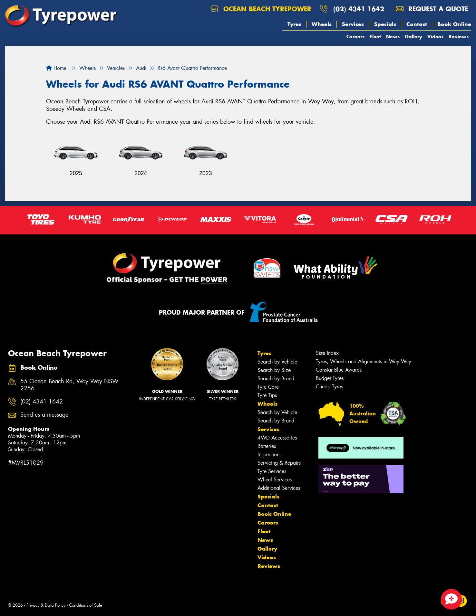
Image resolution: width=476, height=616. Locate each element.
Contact (416, 24)
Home (56, 68)
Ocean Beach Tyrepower (261, 9)
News (393, 36)
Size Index (327, 353)
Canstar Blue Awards (339, 369)
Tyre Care (268, 387)
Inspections (269, 454)
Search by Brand (275, 378)
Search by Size (274, 370)
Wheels (322, 24)
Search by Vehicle (277, 361)
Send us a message (44, 415)
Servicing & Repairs (279, 463)
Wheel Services (274, 479)
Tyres (294, 24)
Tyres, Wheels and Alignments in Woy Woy (363, 361)
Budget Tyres (330, 378)
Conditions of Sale (85, 605)
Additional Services (278, 488)
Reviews (459, 36)
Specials (385, 24)
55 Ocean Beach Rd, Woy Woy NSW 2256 (69, 385)
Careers (355, 36)
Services (353, 24)
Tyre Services (271, 471)
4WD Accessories (277, 437)
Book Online (454, 24)
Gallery (413, 36)
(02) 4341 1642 (358, 9)
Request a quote (432, 9)
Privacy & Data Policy (45, 605)
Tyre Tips (267, 395)
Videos (435, 36)
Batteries (266, 446)
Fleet (375, 36)
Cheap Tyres (329, 386)
